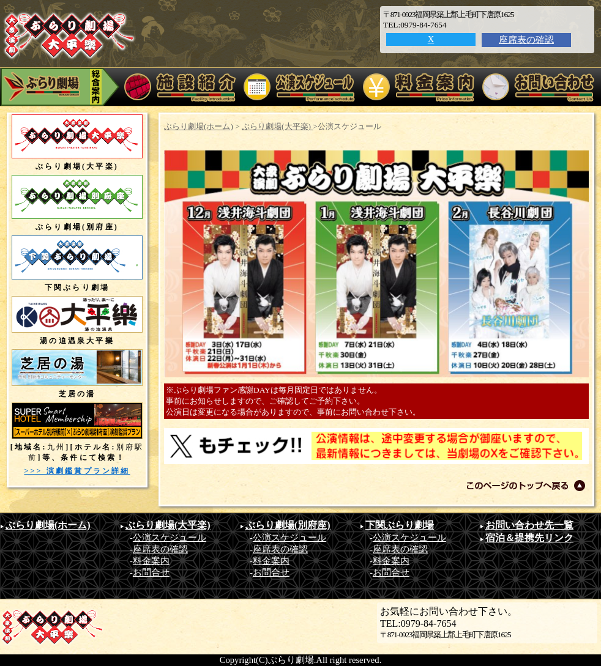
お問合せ (151, 572)
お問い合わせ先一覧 (529, 525)
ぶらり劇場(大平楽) (277, 126)
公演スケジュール (169, 537)
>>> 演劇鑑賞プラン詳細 (77, 471)
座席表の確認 (526, 40)
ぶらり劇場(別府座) (287, 525)
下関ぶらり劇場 (399, 525)
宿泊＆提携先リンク (529, 538)
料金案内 (151, 561)
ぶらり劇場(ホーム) (198, 126)
